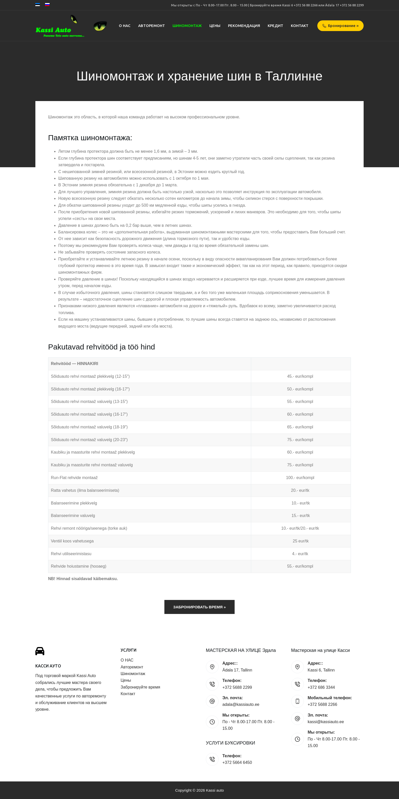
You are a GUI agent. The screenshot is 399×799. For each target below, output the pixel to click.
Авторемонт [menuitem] (151, 25)
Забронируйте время (140, 687)
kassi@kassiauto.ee (326, 722)
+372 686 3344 (321, 687)
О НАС (127, 660)
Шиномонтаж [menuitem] (187, 25)
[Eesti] (37, 4)
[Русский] (47, 4)
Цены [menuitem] (214, 25)
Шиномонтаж (133, 673)
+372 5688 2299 (237, 687)
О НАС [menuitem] (125, 25)
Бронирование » (340, 25)
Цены (126, 680)
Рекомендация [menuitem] (244, 25)
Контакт (128, 694)
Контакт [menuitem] (299, 25)
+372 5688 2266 (322, 704)
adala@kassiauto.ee (240, 704)
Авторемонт (132, 667)
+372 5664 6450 (237, 762)
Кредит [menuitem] (275, 25)
